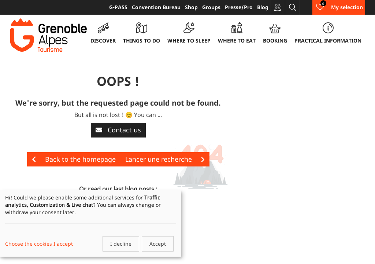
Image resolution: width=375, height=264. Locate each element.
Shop (191, 7)
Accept (157, 243)
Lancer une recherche (165, 159)
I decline (120, 243)
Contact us (118, 129)
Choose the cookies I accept (39, 243)
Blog (262, 7)
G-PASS (118, 7)
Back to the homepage (74, 159)
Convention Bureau (156, 7)
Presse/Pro (239, 7)
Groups (211, 7)
